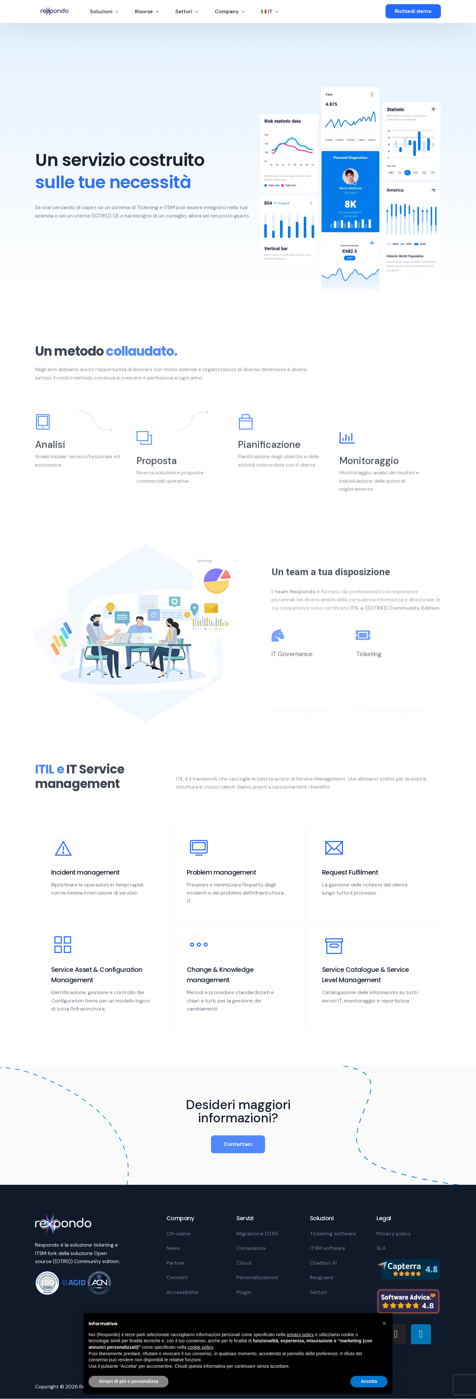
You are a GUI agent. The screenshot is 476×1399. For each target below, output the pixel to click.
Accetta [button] (369, 1381)
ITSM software (327, 1248)
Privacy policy (393, 1233)
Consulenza (250, 1248)
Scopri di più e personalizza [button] (128, 1381)
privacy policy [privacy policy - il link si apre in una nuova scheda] (300, 1334)
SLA (381, 1248)
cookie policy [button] (200, 1347)
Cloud (243, 1263)
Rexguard (321, 1277)
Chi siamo (179, 1233)
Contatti (177, 1277)
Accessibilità (182, 1292)
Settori (318, 1292)
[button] (384, 1323)
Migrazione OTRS (257, 1233)
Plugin (244, 1292)
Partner (176, 1263)
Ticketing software (333, 1233)
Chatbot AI (323, 1263)
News (173, 1248)
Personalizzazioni (257, 1277)
